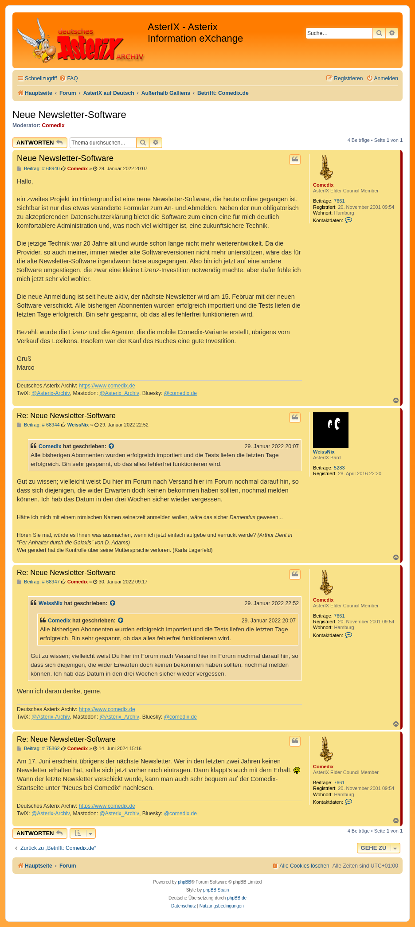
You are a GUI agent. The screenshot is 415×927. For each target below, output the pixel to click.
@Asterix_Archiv (119, 393)
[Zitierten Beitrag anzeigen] (112, 446)
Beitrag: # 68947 (38, 582)
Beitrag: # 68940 (38, 169)
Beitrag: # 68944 (38, 425)
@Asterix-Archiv (50, 393)
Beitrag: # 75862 (38, 748)
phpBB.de (237, 898)
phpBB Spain (216, 890)
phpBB (184, 882)
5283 (339, 467)
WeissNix (324, 451)
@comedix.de (180, 393)
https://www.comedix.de (107, 386)
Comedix (53, 125)
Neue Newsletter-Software (69, 114)
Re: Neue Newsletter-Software (66, 415)
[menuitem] (68, 79)
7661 (339, 200)
